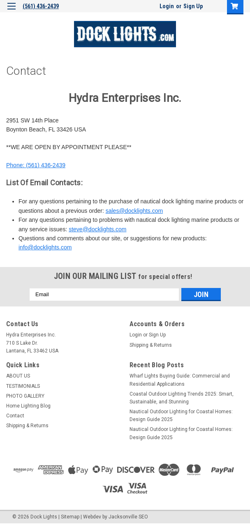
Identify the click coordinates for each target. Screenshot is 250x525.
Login (167, 6)
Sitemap (70, 517)
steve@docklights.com (97, 229)
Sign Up (193, 6)
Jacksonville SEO (128, 517)
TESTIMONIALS (23, 386)
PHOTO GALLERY (25, 396)
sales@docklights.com (134, 210)
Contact (15, 416)
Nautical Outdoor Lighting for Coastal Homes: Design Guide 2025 (181, 415)
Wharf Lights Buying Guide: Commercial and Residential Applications (180, 380)
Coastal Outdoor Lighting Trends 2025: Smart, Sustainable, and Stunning (182, 398)
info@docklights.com (45, 247)
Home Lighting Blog (28, 406)
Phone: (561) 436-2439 (35, 165)
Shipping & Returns (151, 345)
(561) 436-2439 (41, 6)
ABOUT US (18, 376)
